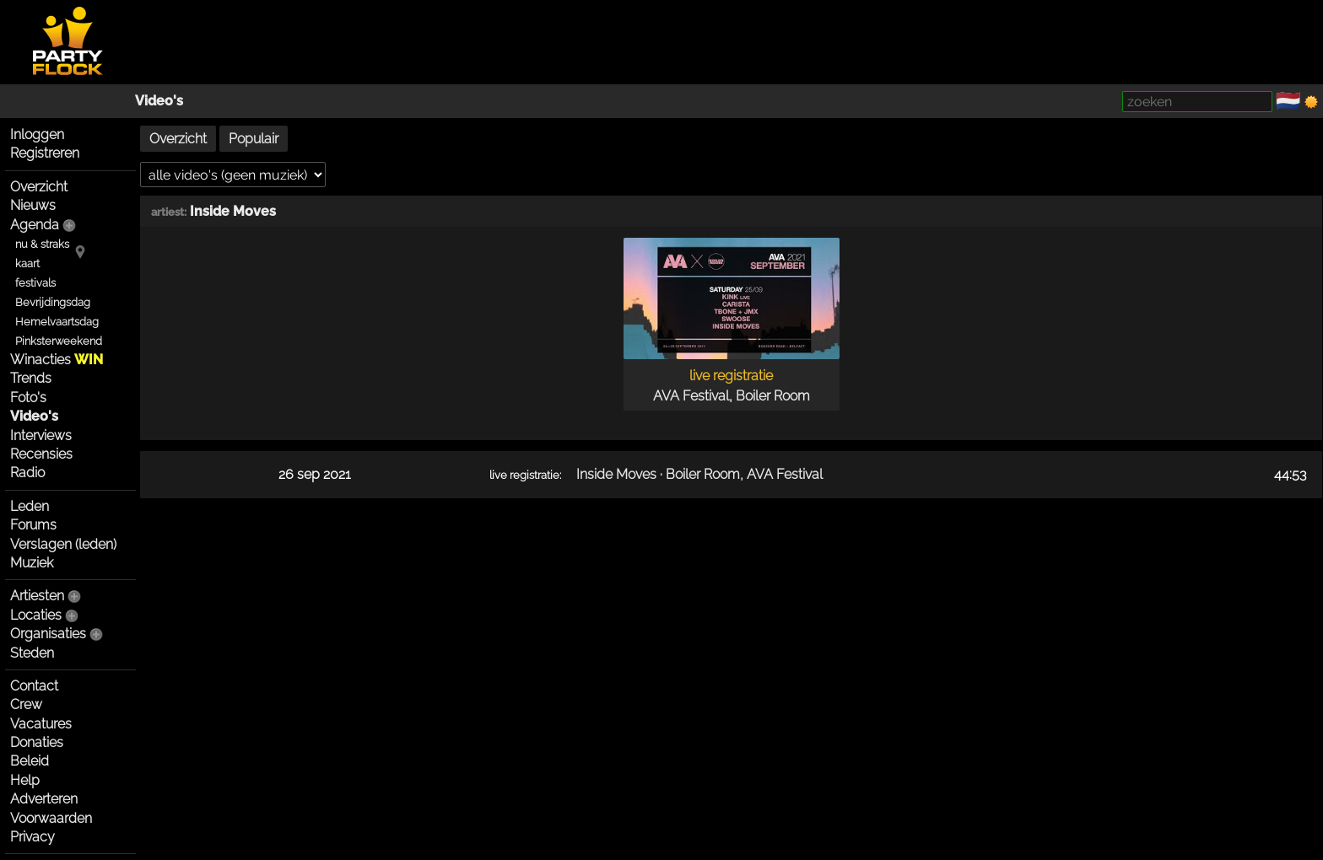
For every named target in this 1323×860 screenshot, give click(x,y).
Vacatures (41, 724)
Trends (30, 378)
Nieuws (33, 205)
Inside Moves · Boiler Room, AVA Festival (699, 474)
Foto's (28, 398)
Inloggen (37, 134)
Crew (26, 704)
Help (25, 780)
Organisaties (48, 634)
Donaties (36, 742)
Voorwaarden (51, 818)
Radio (27, 473)
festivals (35, 283)
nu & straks (42, 244)
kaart (27, 263)
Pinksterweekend (58, 341)
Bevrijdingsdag (52, 302)
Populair (253, 139)
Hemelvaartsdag (57, 321)
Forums (33, 525)
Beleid (29, 761)
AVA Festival (691, 396)
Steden (32, 653)
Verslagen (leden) (63, 544)
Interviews (41, 435)
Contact (34, 686)
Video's (159, 101)
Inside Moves (233, 211)
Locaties (36, 615)
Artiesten (37, 596)
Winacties (56, 360)
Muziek (31, 563)
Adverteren (44, 799)
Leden (29, 506)
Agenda (34, 225)
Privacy (32, 837)
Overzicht (39, 187)
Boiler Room (773, 396)
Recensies (41, 454)
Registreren (44, 153)
